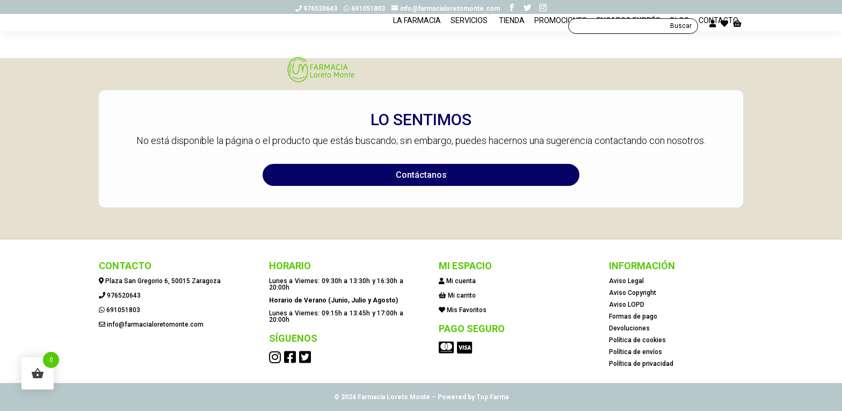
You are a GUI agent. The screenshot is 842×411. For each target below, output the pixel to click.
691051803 (367, 8)
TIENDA (511, 49)
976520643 (318, 8)
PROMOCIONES (560, 49)
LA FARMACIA (417, 49)
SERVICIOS (469, 49)
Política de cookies (637, 340)
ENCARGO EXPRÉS (628, 49)
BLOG (679, 49)
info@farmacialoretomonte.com (155, 324)
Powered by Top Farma (473, 397)
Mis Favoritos (467, 310)
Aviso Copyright (632, 293)
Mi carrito (462, 295)
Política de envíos (635, 352)
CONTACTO (718, 49)
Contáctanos (421, 175)
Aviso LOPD (626, 304)
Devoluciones (629, 328)
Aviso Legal (626, 281)
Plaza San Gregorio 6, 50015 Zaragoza (163, 281)
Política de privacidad (641, 363)
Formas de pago (633, 316)
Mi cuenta (461, 281)
